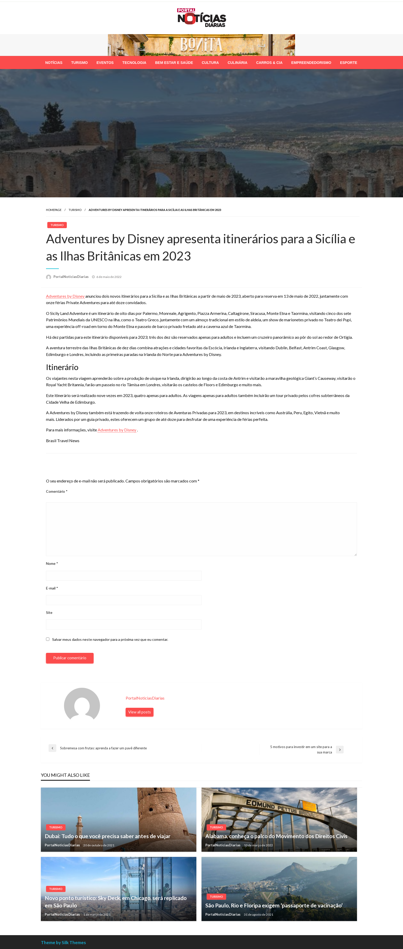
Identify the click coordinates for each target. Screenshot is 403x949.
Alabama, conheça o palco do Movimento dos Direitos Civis (276, 836)
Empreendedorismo (311, 63)
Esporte (348, 63)
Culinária (238, 63)
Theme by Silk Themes (63, 942)
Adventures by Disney (65, 296)
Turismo (79, 63)
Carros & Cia (269, 63)
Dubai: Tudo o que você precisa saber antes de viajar (107, 836)
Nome (52, 563)
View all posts (139, 712)
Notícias (53, 63)
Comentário (57, 491)
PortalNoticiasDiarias (71, 277)
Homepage (53, 209)
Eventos (105, 63)
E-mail (52, 588)
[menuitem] (54, 62)
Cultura (210, 63)
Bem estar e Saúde (174, 63)
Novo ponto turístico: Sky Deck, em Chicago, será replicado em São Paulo (116, 901)
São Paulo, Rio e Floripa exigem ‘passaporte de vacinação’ (274, 905)
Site (49, 612)
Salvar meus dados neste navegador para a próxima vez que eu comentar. (110, 639)
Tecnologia (134, 63)
